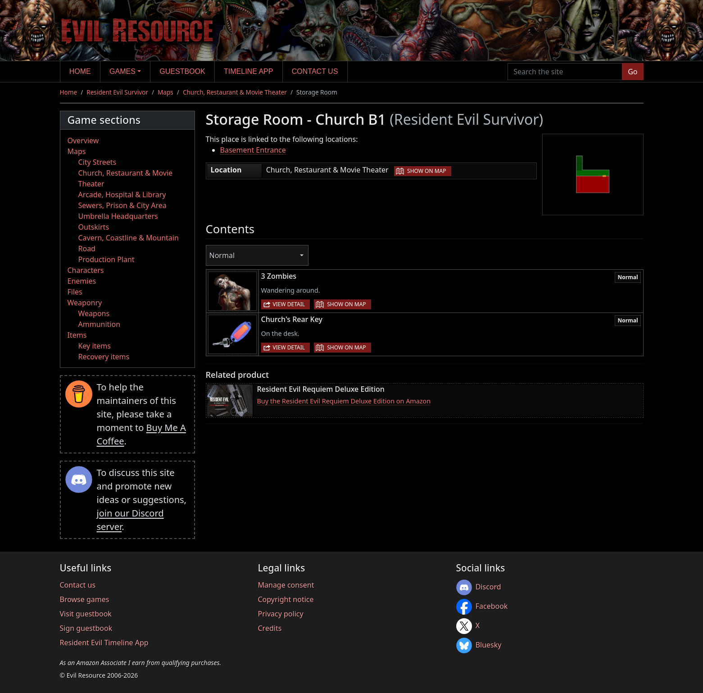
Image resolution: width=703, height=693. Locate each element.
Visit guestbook (86, 614)
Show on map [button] (426, 171)
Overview (83, 140)
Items (77, 335)
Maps (165, 92)
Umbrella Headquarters (118, 216)
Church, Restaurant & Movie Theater (235, 92)
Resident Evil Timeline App (104, 643)
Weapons (94, 313)
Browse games (84, 599)
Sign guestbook (86, 628)
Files (75, 292)
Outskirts (93, 227)
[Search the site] (565, 71)
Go (632, 72)
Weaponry (85, 303)
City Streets (97, 162)
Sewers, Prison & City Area (122, 205)
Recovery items (104, 357)
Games (122, 71)
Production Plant (106, 259)
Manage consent (286, 585)
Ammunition (99, 324)
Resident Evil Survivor (117, 92)
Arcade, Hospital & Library (122, 194)
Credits (270, 628)
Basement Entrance (253, 150)
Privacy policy (281, 614)
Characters (86, 270)
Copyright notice (286, 599)
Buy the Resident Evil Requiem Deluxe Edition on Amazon (344, 401)
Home (80, 71)
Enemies (82, 281)
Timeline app (248, 71)
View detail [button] (289, 304)
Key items (94, 346)
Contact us (315, 71)
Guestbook (182, 71)
